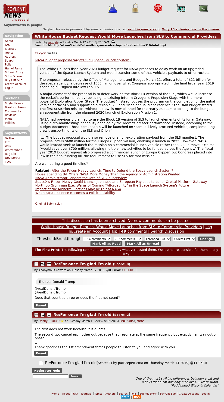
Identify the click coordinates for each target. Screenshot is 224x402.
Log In (9, 88)
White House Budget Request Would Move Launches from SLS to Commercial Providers (126, 36)
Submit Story (14, 72)
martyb (53, 42)
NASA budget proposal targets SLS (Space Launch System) (83, 60)
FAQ (7, 45)
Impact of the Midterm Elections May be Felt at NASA (78, 189)
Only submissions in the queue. (191, 29)
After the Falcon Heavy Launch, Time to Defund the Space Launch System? (112, 170)
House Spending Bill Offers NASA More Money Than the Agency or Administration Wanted (107, 174)
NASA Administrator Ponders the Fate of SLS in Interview (81, 178)
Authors (10, 56)
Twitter (9, 138)
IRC (7, 142)
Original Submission (48, 203)
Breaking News (15, 107)
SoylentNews (16, 12)
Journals (10, 48)
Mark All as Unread (143, 243)
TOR (8, 161)
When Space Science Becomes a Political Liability (75, 193)
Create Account (15, 84)
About (9, 41)
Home (55, 393)
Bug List (10, 154)
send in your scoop (143, 29)
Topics (9, 52)
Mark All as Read (106, 243)
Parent (41, 305)
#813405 (127, 321)
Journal (140, 321)
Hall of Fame (13, 68)
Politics (10, 123)
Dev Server (12, 157)
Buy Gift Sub (13, 80)
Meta (8, 119)
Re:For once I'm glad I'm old (82, 264)
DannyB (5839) (49, 321)
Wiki (8, 146)
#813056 (129, 270)
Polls (8, 64)
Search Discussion (167, 231)
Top (114, 231)
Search (10, 60)
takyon (40, 53)
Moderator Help (47, 370)
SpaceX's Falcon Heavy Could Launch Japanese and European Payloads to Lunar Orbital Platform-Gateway (121, 182)
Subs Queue (13, 76)
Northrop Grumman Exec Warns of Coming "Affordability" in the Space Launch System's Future (112, 185)
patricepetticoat (130, 363)
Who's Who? (13, 150)
